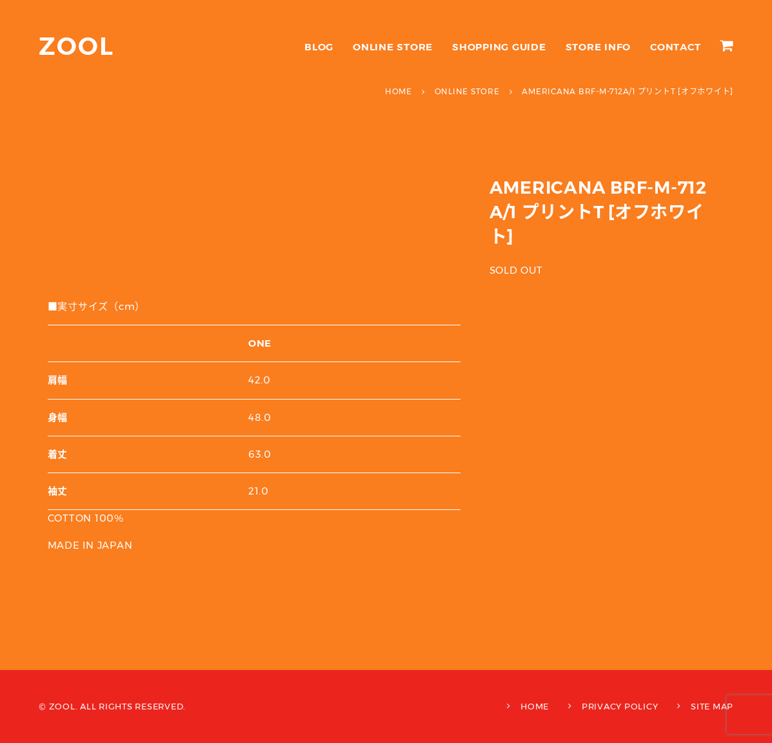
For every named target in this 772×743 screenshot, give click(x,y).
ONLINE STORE (393, 47)
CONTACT (675, 47)
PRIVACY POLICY (620, 706)
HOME (534, 706)
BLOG (318, 47)
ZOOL (76, 46)
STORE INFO (598, 47)
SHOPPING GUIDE (499, 47)
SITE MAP (712, 706)
